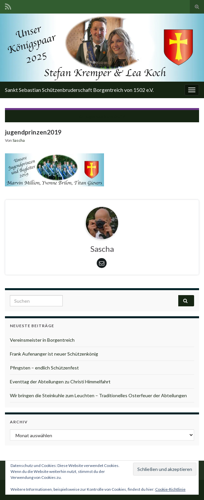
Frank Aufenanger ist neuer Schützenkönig (54, 354)
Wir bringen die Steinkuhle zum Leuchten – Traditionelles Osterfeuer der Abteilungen (98, 395)
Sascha (19, 140)
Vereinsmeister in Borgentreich (42, 340)
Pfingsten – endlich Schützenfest (44, 367)
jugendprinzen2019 (105, 116)
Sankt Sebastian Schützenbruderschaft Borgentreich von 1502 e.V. (79, 90)
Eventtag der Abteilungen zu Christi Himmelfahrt (60, 381)
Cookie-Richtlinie (170, 489)
